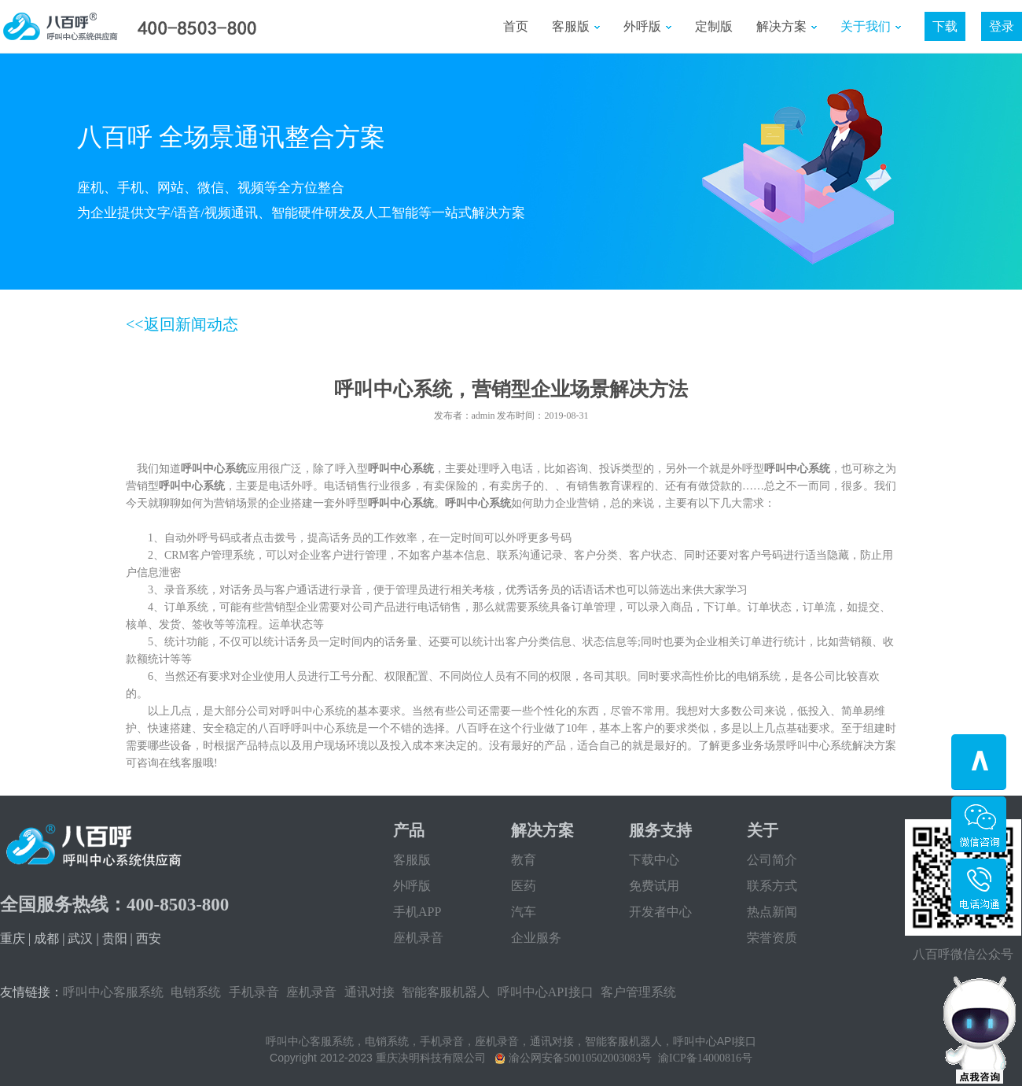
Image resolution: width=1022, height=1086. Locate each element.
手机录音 (254, 992)
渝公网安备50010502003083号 (580, 1058)
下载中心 (654, 859)
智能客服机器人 (446, 992)
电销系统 (196, 992)
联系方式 (772, 885)
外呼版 (647, 26)
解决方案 (786, 26)
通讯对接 (369, 992)
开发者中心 (660, 911)
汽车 (523, 911)
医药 (523, 885)
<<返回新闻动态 (182, 324)
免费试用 (654, 885)
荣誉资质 (772, 937)
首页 (515, 26)
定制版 (714, 26)
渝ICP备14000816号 (705, 1058)
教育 (523, 859)
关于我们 (870, 26)
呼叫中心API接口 (546, 992)
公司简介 (772, 859)
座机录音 (418, 937)
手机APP (417, 911)
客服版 (576, 26)
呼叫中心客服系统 (113, 992)
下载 (945, 26)
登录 (1001, 26)
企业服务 (536, 937)
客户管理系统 (638, 992)
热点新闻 (772, 911)
